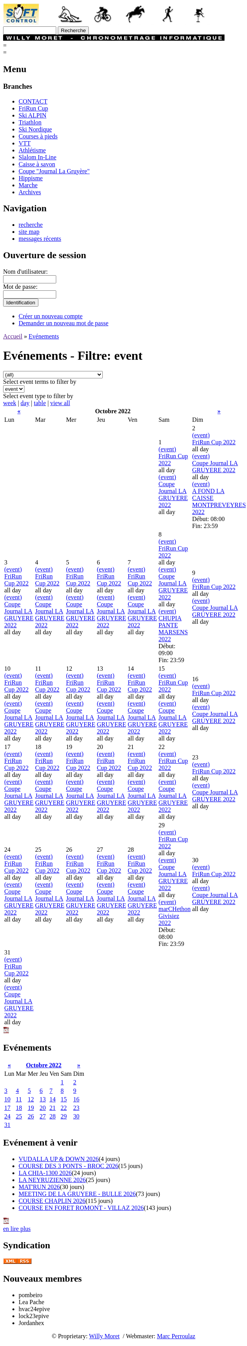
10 (7, 1099)
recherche (31, 224)
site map (29, 231)
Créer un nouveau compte (51, 316)
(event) (167, 449)
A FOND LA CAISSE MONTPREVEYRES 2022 (219, 501)
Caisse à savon (37, 164)
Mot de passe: (20, 286)
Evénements (44, 336)
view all (60, 403)
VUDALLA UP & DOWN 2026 (59, 1159)
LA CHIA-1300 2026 (45, 1173)
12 (31, 1099)
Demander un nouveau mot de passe (63, 323)
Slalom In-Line (37, 157)
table (40, 403)
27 (43, 1116)
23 (76, 1107)
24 (7, 1116)
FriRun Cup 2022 (213, 442)
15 (63, 1099)
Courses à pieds (38, 136)
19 (31, 1107)
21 (52, 1107)
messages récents (40, 238)
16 (76, 1099)
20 (43, 1107)
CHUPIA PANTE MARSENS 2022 (173, 628)
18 (19, 1107)
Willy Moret (104, 1336)
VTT (25, 143)
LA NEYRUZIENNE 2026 (52, 1180)
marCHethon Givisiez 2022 (175, 916)
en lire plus (17, 1228)
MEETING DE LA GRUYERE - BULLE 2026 (77, 1194)
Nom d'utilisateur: (25, 271)
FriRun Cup (33, 108)
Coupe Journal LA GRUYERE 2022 (173, 494)
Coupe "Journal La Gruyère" (54, 171)
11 (19, 1099)
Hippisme (31, 178)
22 (63, 1107)
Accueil (12, 336)
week (9, 403)
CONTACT (33, 101)
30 (76, 1116)
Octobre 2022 (44, 1065)
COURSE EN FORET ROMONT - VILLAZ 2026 (81, 1207)
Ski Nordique (35, 129)
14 (52, 1099)
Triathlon (30, 122)
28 (52, 1116)
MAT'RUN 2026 (39, 1187)
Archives (30, 192)
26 (31, 1116)
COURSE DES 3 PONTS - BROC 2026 (68, 1166)
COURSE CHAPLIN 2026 (52, 1201)
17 (7, 1107)
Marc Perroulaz (176, 1336)
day (25, 403)
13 (43, 1099)
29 (63, 1116)
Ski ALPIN (33, 115)
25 (19, 1116)
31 (7, 1125)
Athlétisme (32, 150)
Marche (28, 185)
